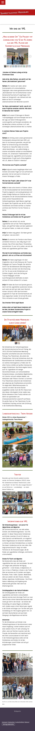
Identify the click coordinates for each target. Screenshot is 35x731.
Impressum (4, 722)
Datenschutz (11, 722)
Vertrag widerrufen (8, 724)
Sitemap (27, 722)
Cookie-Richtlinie (19, 722)
